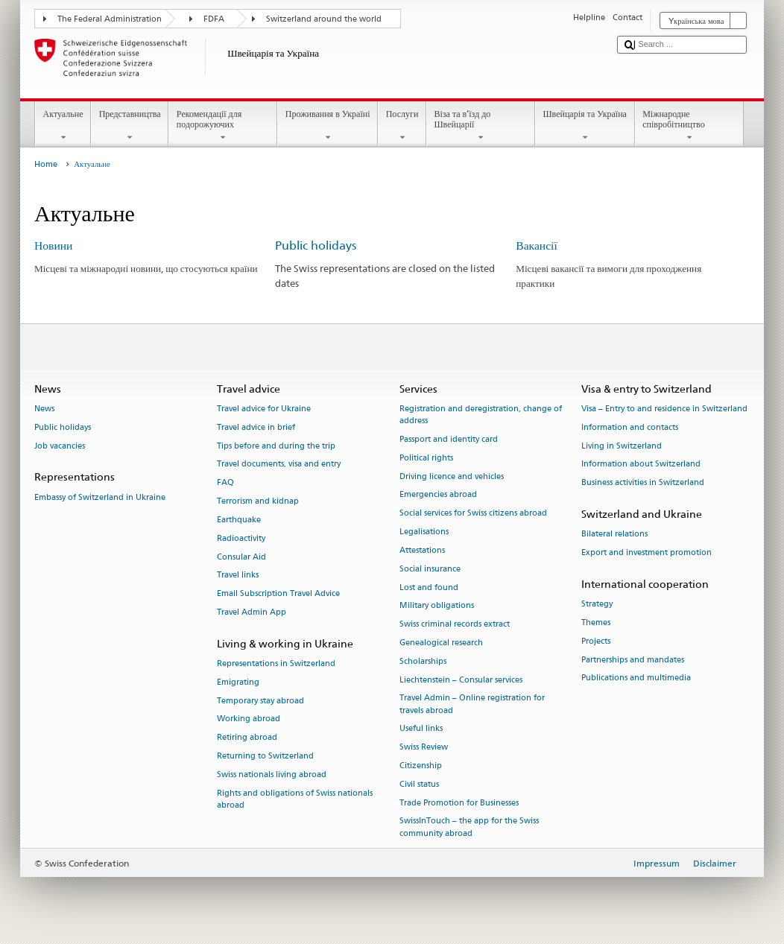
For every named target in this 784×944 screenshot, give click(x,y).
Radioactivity (241, 538)
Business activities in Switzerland (642, 483)
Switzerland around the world (324, 19)
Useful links (421, 729)
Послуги (402, 126)
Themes (595, 622)
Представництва (130, 126)
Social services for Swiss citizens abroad (473, 514)
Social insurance (430, 569)
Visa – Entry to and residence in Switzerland (664, 409)
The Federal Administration (109, 19)
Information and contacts (629, 427)
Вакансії (536, 245)
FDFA (213, 19)
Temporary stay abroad (260, 701)
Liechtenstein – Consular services (460, 680)
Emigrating (238, 682)
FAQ (225, 483)
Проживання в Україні (327, 126)
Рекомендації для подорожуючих (222, 126)
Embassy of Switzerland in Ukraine (99, 497)
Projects (595, 641)
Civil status (419, 784)
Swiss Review (423, 748)
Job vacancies (59, 446)
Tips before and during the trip (276, 446)
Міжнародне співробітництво (689, 126)
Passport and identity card (448, 439)
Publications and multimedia (636, 678)
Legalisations (424, 531)
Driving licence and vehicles (451, 476)
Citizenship (420, 765)
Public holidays (315, 245)
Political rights (426, 458)
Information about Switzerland (641, 464)
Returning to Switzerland (265, 756)
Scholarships (422, 661)
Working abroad (248, 719)
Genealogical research (441, 642)
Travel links (238, 575)
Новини (53, 245)
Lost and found (428, 587)
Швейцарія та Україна (585, 126)
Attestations (422, 550)
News (44, 409)
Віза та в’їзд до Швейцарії (480, 126)
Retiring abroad (247, 738)
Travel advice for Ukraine (264, 409)
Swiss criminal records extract (454, 625)
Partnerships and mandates (632, 660)
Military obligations (436, 606)
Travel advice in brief (256, 427)
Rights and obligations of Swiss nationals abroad (295, 799)
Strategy (597, 604)
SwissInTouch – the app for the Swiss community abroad (469, 827)
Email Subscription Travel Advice (278, 594)
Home (45, 164)
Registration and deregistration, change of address (480, 414)
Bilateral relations (614, 534)
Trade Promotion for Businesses (459, 803)
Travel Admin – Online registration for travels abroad (472, 704)
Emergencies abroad (438, 495)
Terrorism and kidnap (258, 501)
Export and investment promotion (646, 553)
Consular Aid (241, 557)
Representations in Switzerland (276, 663)
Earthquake (239, 520)
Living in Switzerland (621, 446)
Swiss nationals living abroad (271, 774)
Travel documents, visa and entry (279, 464)
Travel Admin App (251, 612)
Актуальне (63, 126)
